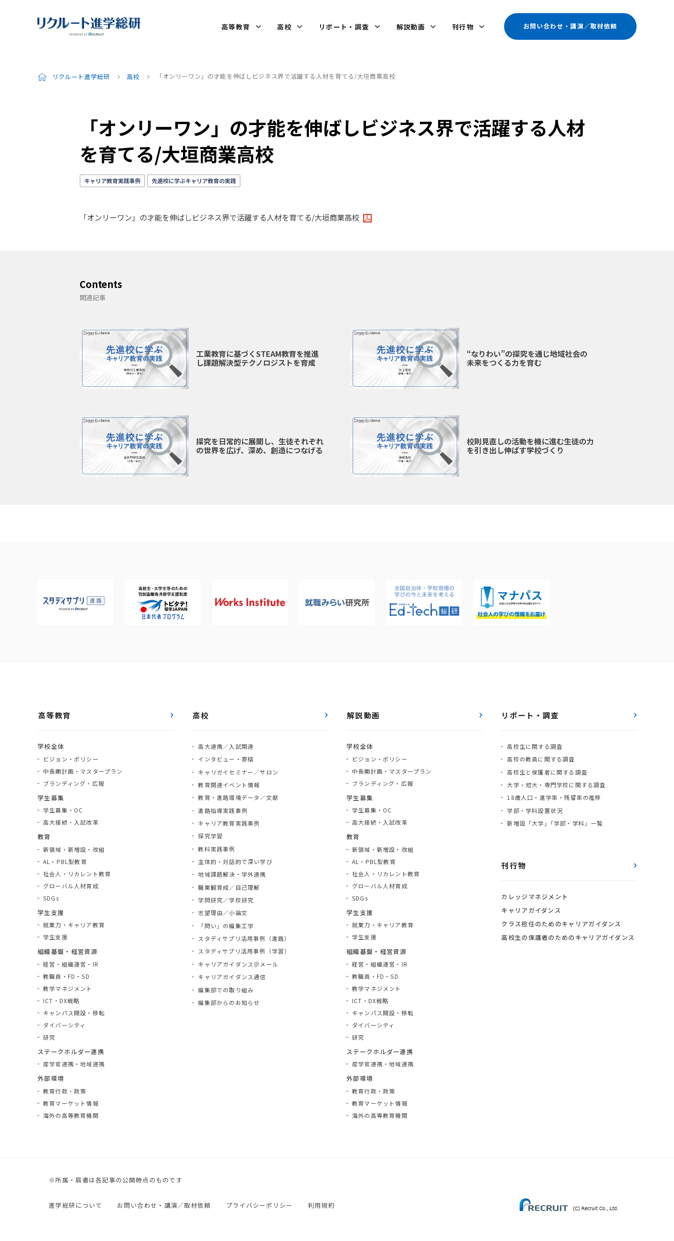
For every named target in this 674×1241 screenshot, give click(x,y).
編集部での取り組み (225, 973)
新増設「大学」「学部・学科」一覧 (554, 815)
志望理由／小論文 (222, 900)
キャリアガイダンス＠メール (238, 949)
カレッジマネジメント (534, 887)
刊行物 (463, 24)
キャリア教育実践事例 (112, 176)
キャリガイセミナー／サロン (238, 766)
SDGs (51, 893)
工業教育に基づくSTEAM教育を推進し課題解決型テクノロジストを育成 (257, 354)
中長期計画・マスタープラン (83, 766)
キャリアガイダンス (531, 900)
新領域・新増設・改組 (74, 845)
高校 (286, 24)
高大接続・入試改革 (71, 818)
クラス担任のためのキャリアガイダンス (561, 913)
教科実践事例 (216, 839)
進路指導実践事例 (222, 802)
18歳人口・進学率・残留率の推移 (553, 790)
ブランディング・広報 (73, 779)
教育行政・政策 (64, 1086)
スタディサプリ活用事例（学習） (244, 936)
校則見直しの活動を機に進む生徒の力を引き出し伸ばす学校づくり (530, 441)
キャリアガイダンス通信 (231, 961)
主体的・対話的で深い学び (234, 851)
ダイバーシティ (64, 1020)
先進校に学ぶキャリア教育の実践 (194, 176)
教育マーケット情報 (71, 1098)
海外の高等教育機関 (71, 1111)
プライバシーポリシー (259, 1200)
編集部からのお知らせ (228, 985)
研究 (49, 1032)
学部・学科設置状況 (534, 802)
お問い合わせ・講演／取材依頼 (570, 24)
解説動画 (411, 24)
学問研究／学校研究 (225, 888)
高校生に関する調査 (534, 742)
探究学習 (210, 827)
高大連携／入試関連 (225, 742)
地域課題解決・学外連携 (231, 863)
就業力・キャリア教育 (74, 920)
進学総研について (75, 1200)
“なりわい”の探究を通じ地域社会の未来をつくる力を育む (527, 354)
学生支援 (55, 933)
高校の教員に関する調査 (540, 754)
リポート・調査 (345, 24)
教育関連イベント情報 (228, 778)
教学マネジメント (68, 984)
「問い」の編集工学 (225, 912)
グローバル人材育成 (71, 881)
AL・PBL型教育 (65, 857)
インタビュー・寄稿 (225, 754)
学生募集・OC (63, 806)
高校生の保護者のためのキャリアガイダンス (567, 926)
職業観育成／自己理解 (228, 875)
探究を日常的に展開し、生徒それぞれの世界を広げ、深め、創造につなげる (259, 441)
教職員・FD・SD (66, 971)
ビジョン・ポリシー (71, 754)
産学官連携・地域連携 (74, 1060)
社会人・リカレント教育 (77, 869)
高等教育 (239, 24)
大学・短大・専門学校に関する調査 (555, 778)
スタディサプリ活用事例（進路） (244, 924)
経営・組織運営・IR (71, 959)
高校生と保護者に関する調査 (546, 766)
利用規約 (321, 1200)
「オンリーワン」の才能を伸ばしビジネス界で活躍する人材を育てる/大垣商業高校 (219, 213)
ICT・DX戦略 (61, 996)
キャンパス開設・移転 (74, 1008)
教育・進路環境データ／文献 (238, 790)
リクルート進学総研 (81, 71)
